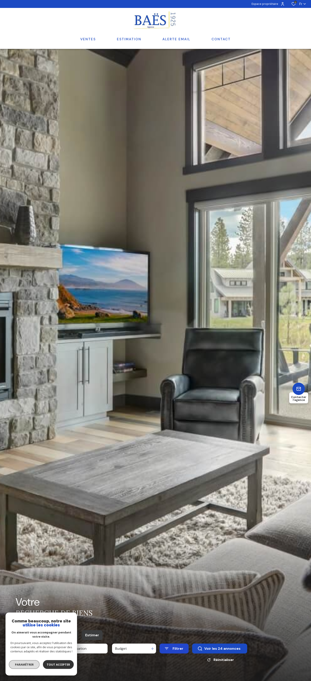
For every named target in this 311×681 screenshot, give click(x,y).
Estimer (92, 649)
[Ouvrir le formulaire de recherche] (174, 663)
